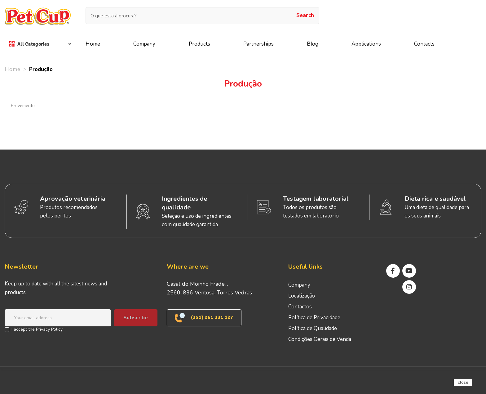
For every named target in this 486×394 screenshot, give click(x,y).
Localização (301, 295)
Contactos (300, 306)
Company (299, 285)
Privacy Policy (49, 329)
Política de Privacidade (314, 317)
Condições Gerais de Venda (319, 339)
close (463, 382)
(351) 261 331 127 (204, 318)
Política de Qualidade (312, 328)
